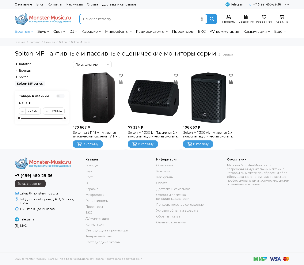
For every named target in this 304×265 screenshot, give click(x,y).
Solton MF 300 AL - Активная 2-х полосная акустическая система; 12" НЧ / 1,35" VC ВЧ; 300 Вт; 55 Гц (208, 134)
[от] (33, 111)
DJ (71, 31)
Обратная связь (168, 216)
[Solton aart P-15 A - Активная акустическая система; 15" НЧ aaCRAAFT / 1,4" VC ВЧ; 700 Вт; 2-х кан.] (98, 97)
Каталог (35, 41)
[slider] (19, 118)
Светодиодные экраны (103, 242)
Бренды (22, 31)
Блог (39, 4)
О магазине (23, 4)
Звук (42, 31)
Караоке (90, 31)
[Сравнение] (246, 19)
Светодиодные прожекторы (107, 230)
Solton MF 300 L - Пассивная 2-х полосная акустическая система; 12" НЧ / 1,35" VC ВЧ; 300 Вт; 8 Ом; (153, 134)
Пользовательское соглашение (180, 205)
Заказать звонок (30, 184)
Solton (63, 41)
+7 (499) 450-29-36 (265, 4)
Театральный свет (99, 236)
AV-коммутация (224, 31)
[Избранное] (264, 19)
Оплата (92, 4)
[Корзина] (281, 19)
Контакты (55, 4)
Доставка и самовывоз (119, 4)
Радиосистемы (150, 31)
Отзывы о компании (171, 222)
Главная (20, 41)
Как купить (74, 4)
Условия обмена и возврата (177, 210)
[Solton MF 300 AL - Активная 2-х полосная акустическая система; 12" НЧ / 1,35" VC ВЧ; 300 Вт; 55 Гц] (208, 97)
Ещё (278, 31)
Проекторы (183, 31)
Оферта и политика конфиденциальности (172, 197)
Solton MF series (30, 84)
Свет (57, 31)
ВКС (202, 31)
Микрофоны (117, 31)
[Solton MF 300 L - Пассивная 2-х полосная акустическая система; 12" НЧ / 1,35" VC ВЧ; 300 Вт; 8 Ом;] (153, 97)
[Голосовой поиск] (201, 19)
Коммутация (255, 31)
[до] (57, 111)
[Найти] (212, 19)
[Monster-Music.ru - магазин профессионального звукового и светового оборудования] (43, 19)
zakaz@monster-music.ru (39, 193)
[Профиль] (228, 19)
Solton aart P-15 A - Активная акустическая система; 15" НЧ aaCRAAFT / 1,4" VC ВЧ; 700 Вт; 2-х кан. (98, 134)
